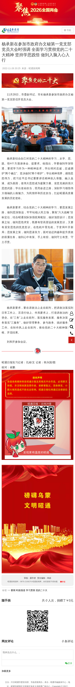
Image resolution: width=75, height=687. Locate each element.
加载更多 (6, 671)
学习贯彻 (30, 590)
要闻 (13, 590)
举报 (63, 582)
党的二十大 (41, 590)
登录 (68, 663)
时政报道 (20, 590)
